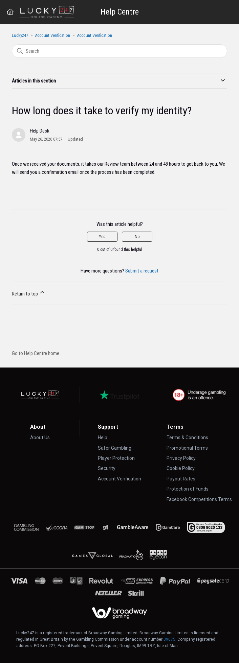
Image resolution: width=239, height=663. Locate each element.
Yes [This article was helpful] (102, 236)
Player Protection (116, 458)
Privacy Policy (181, 458)
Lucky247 (20, 35)
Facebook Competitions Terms (199, 499)
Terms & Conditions (187, 437)
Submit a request (141, 271)
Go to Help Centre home (35, 353)
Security (106, 468)
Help (102, 437)
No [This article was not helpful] (137, 236)
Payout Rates (181, 478)
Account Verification (52, 35)
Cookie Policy (181, 468)
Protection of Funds (188, 489)
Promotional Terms (187, 448)
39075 (169, 639)
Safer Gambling (114, 448)
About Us (40, 437)
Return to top (29, 293)
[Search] (119, 51)
